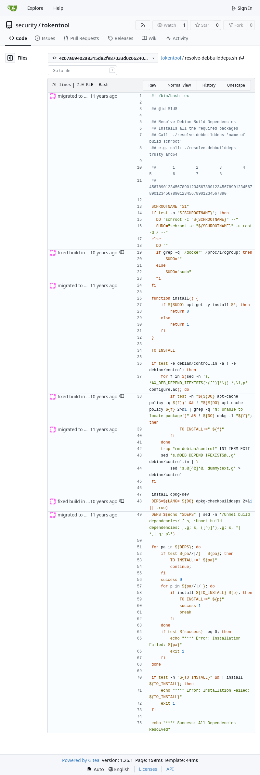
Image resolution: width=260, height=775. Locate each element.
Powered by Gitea (80, 760)
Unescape (236, 85)
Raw (152, 85)
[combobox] (82, 70)
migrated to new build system (89, 96)
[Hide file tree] (10, 58)
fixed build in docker (79, 252)
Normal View (179, 85)
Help (58, 8)
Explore (35, 8)
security (26, 25)
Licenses (148, 769)
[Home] (12, 8)
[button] (121, 252)
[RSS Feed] (143, 25)
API (170, 769)
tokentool (56, 25)
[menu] (95, 769)
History (208, 85)
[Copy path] (241, 58)
